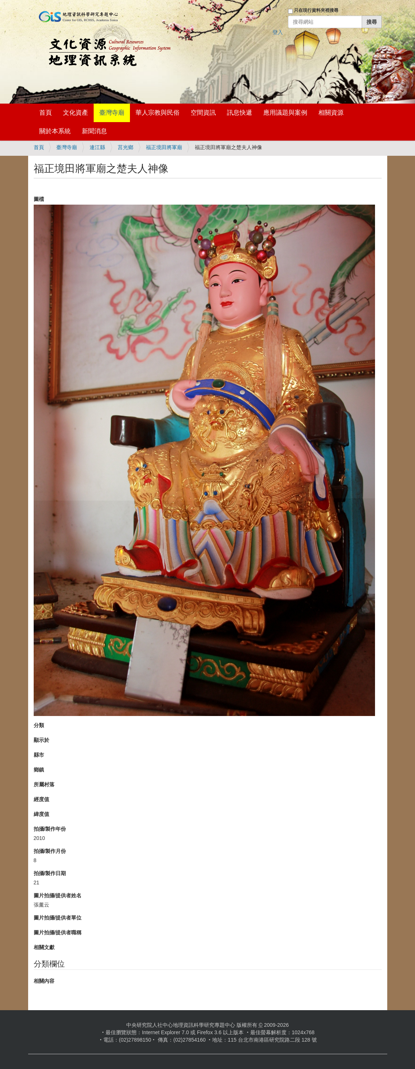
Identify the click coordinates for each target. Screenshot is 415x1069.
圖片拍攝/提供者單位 (58, 918)
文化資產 (75, 112)
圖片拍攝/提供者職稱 (58, 932)
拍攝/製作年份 (50, 829)
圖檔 (39, 199)
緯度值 (41, 814)
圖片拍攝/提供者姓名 (58, 895)
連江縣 (97, 147)
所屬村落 (44, 784)
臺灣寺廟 (111, 112)
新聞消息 (94, 131)
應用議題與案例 (285, 112)
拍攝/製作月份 (50, 851)
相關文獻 (44, 947)
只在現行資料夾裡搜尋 (316, 10)
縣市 (39, 755)
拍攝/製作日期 (50, 873)
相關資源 (331, 112)
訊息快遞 (239, 112)
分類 (39, 725)
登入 (277, 32)
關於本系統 (55, 131)
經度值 (41, 799)
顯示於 (41, 740)
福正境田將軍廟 (164, 147)
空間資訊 (203, 112)
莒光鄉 (125, 147)
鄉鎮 (39, 770)
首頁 (45, 112)
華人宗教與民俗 (157, 112)
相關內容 (44, 981)
